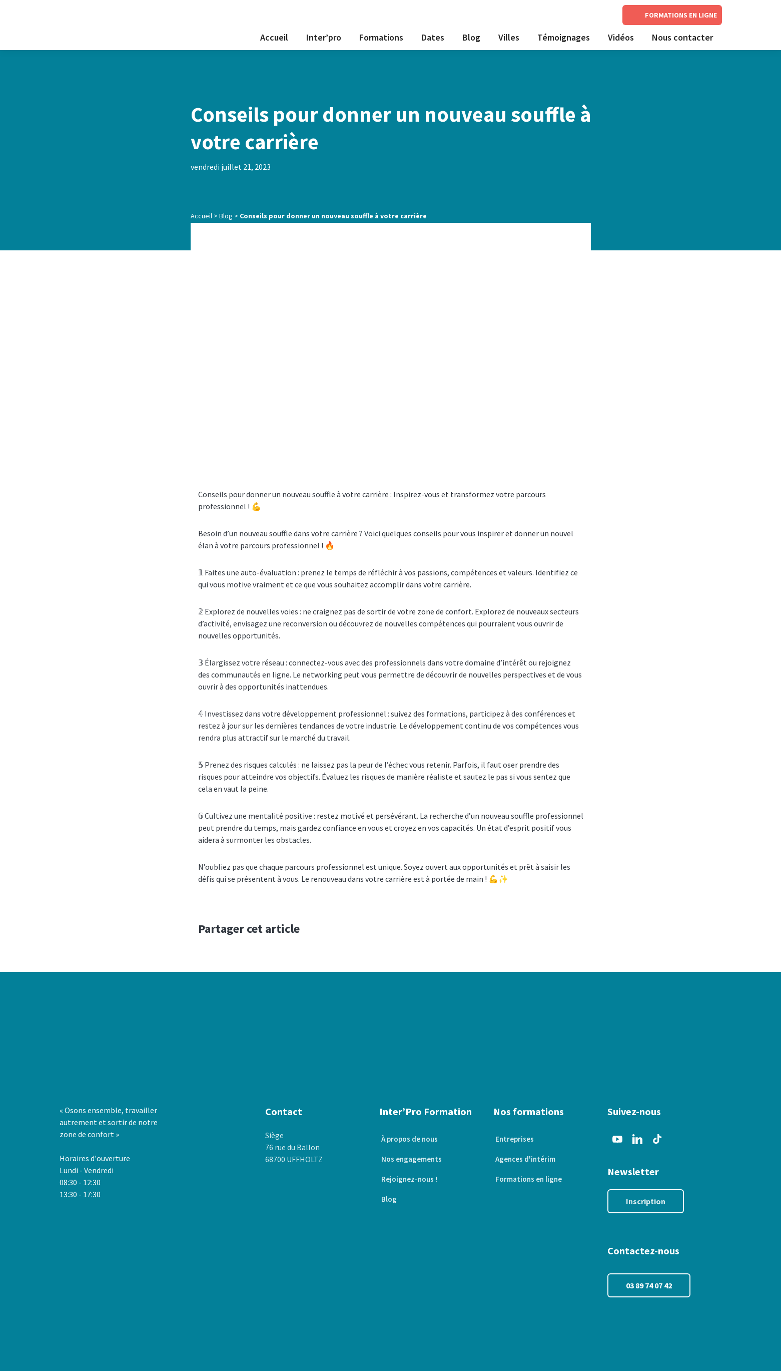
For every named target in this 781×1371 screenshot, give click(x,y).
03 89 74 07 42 (649, 1285)
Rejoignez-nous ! (408, 1179)
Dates (432, 37)
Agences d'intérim (524, 1159)
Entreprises (513, 1139)
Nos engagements (411, 1159)
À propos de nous (409, 1139)
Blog (471, 37)
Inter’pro (323, 37)
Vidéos (621, 37)
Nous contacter (682, 37)
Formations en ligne (528, 1179)
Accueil (274, 37)
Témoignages (563, 37)
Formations (381, 37)
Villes (508, 37)
